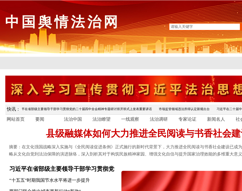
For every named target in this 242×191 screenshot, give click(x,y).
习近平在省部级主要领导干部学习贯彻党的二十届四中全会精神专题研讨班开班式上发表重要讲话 (84, 109)
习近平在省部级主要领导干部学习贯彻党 (61, 169)
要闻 (39, 119)
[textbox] (204, 27)
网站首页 (16, 119)
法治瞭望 (102, 119)
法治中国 (73, 119)
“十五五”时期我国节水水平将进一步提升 (49, 180)
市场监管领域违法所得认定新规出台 (185, 109)
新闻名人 (216, 119)
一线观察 (130, 119)
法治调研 (159, 119)
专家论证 (187, 119)
